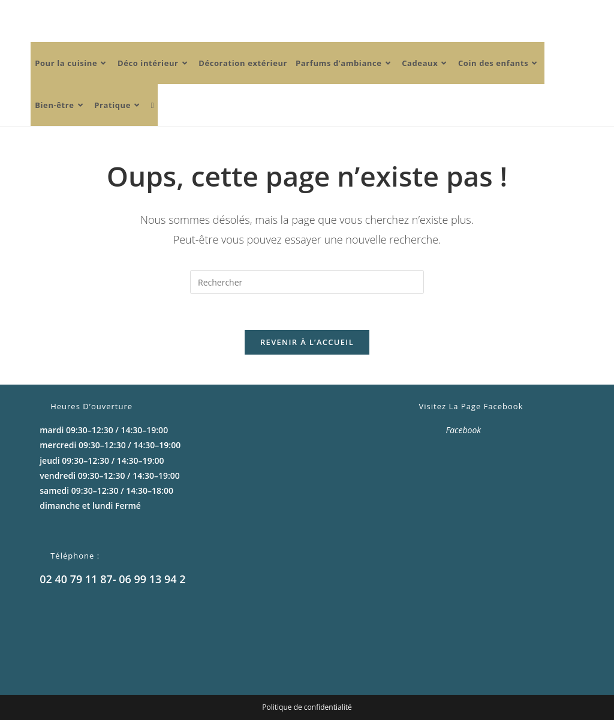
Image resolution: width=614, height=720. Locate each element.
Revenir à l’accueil (307, 342)
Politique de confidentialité (306, 707)
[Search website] (152, 105)
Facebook (463, 430)
